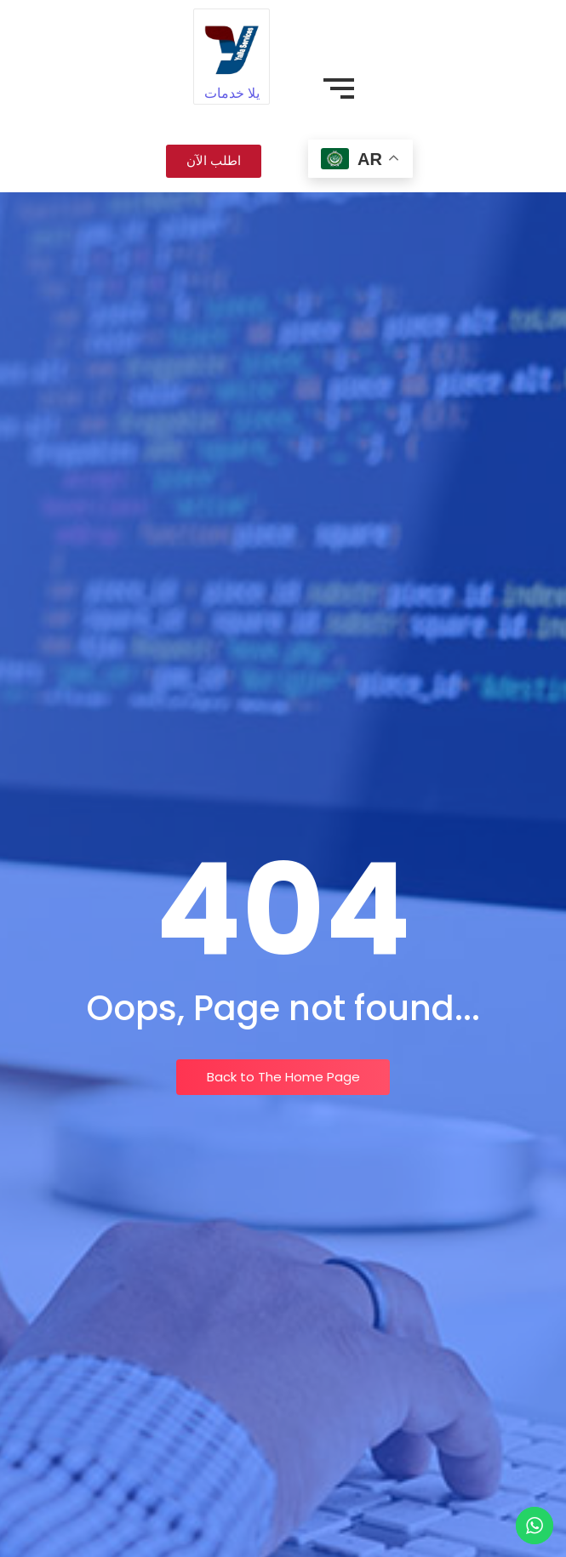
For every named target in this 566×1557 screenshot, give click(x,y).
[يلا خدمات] (231, 46)
